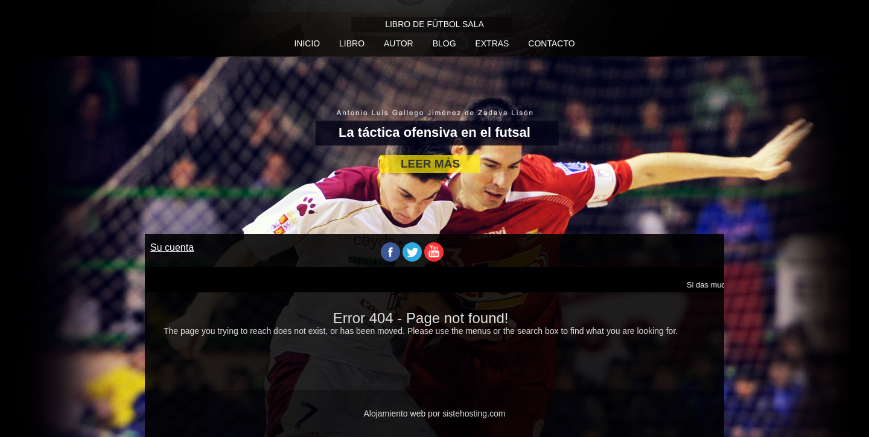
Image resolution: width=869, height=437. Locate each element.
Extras (492, 43)
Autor (398, 43)
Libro (351, 43)
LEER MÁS (430, 163)
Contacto (551, 43)
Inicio (307, 43)
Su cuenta (172, 247)
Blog (444, 43)
